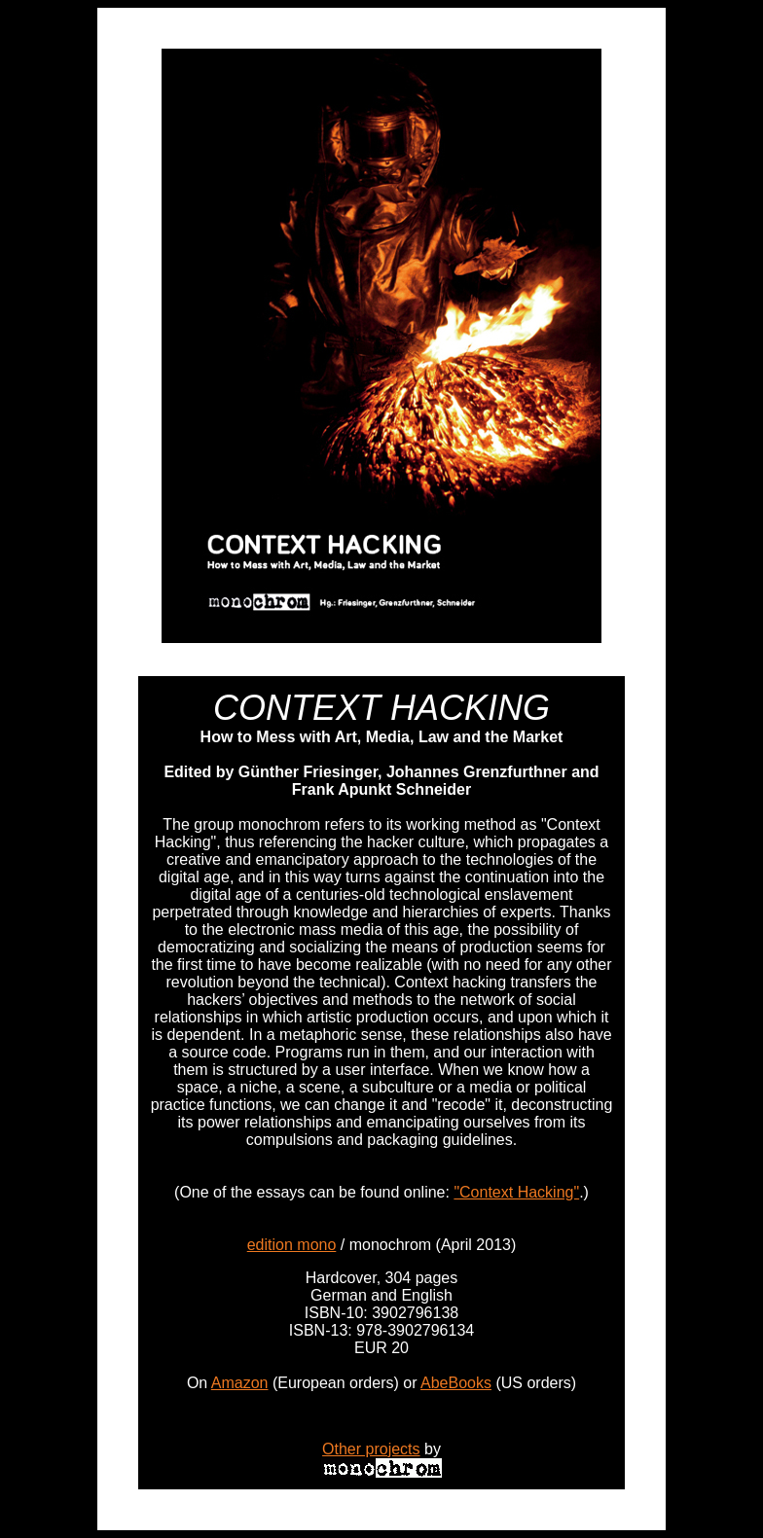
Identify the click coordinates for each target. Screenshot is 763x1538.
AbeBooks (455, 1383)
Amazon (240, 1383)
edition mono (292, 1244)
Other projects (370, 1449)
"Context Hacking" (516, 1192)
